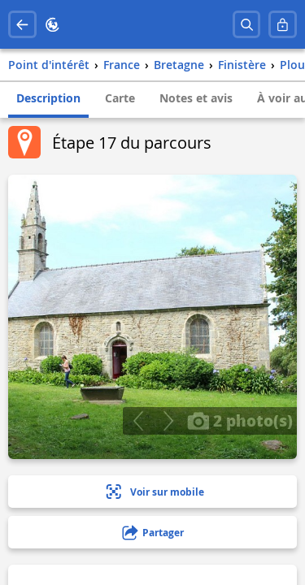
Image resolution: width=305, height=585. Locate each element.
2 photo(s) (240, 420)
